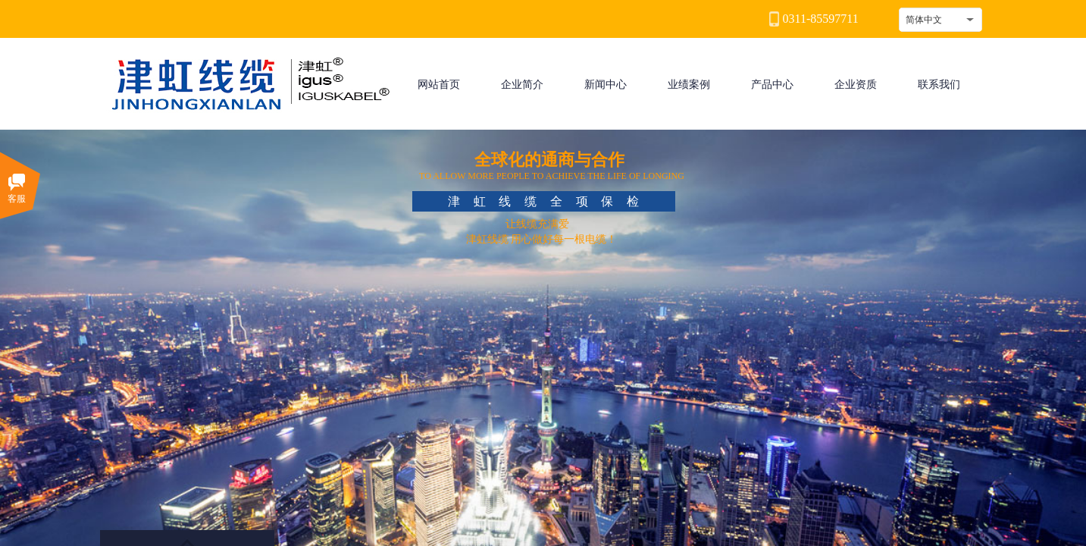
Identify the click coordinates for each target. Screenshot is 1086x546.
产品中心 (772, 84)
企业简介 (522, 84)
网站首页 (439, 84)
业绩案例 (689, 84)
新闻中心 (605, 84)
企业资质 (855, 84)
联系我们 (939, 84)
